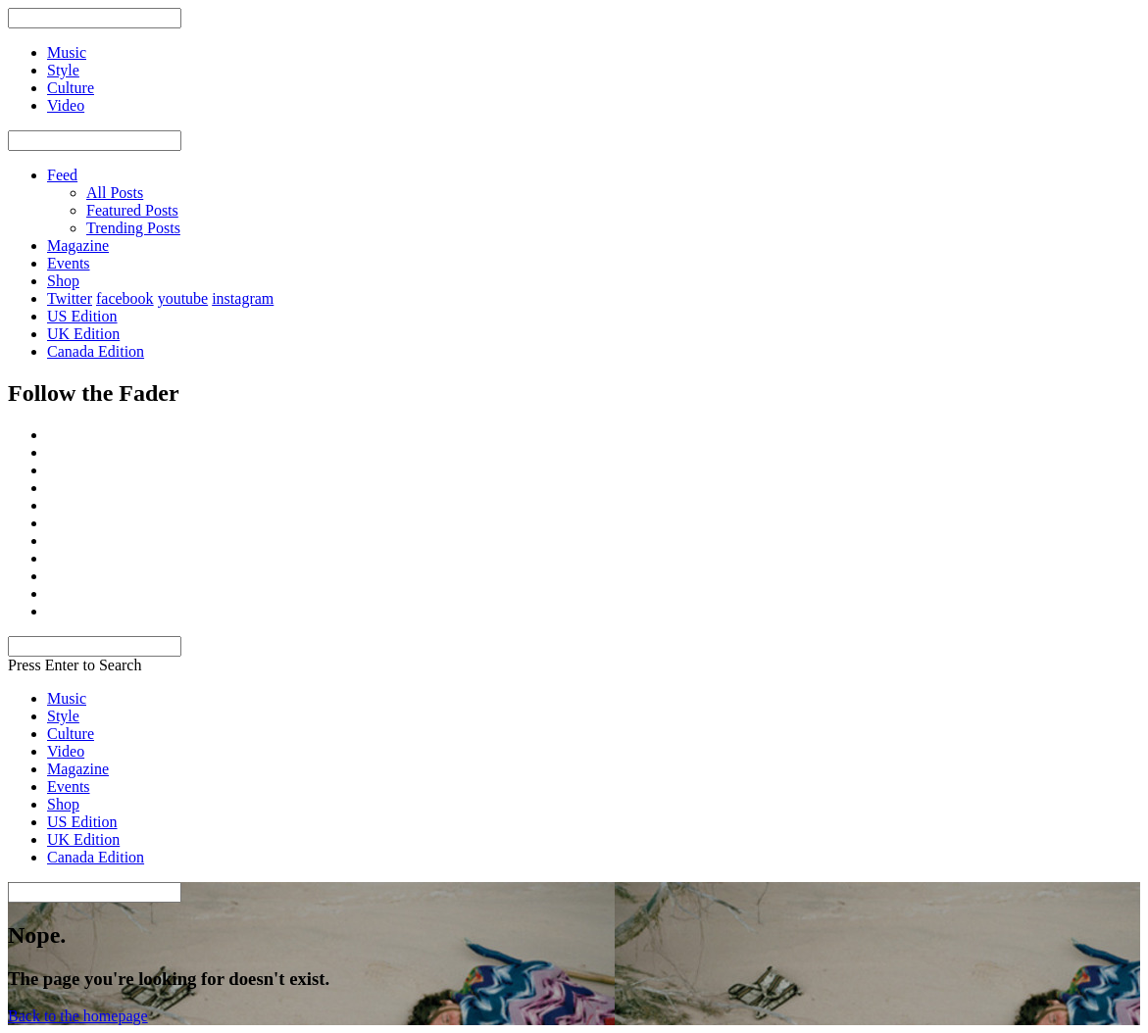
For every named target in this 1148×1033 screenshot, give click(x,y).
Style (63, 716)
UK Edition (83, 333)
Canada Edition (95, 351)
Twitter (69, 298)
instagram (243, 298)
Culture (70, 733)
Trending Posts (133, 228)
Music (66, 698)
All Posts (114, 192)
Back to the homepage (78, 1016)
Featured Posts (132, 210)
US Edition (82, 316)
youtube (183, 298)
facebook (125, 298)
